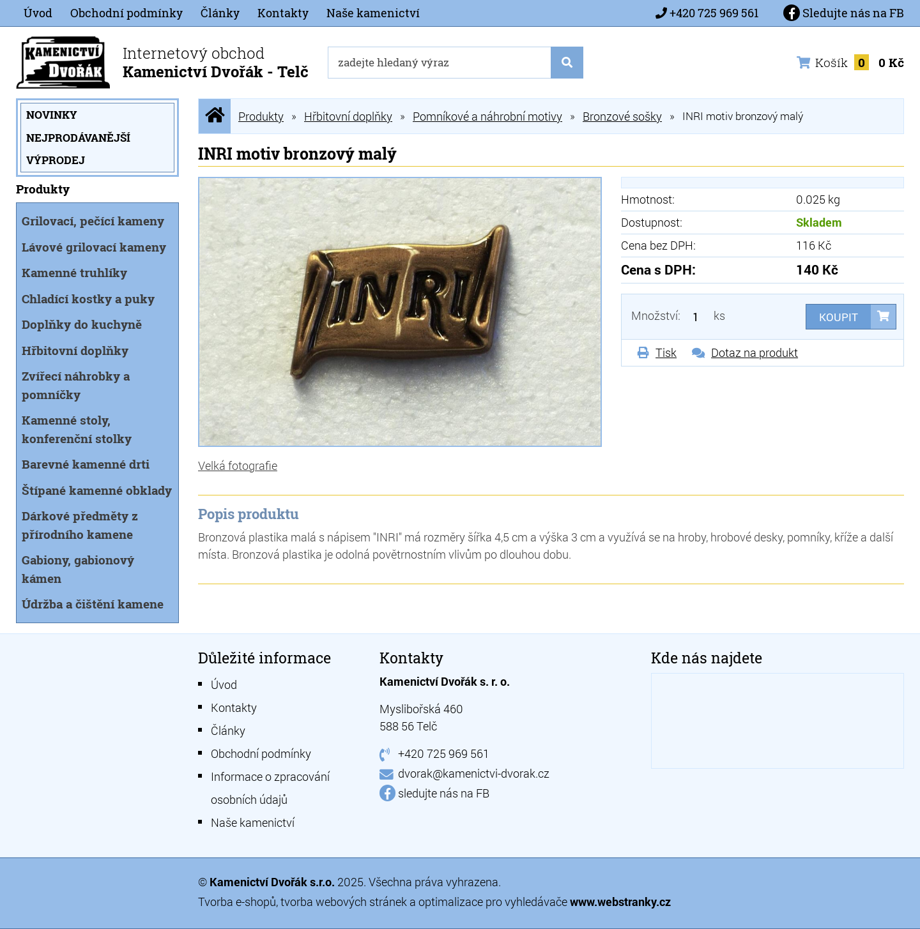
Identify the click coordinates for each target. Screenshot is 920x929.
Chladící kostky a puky (88, 298)
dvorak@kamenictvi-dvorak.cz (473, 773)
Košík (850, 62)
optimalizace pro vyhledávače (494, 901)
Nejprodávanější (78, 137)
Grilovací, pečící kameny (93, 221)
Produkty (261, 116)
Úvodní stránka (215, 116)
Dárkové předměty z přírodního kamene (80, 525)
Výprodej (55, 160)
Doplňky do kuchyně (82, 324)
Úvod (38, 12)
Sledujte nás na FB (843, 12)
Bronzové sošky (622, 116)
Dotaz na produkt (754, 352)
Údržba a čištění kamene (93, 604)
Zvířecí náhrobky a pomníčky (76, 385)
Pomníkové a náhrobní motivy (487, 116)
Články (220, 12)
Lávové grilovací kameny (94, 247)
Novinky (51, 114)
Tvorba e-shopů (237, 901)
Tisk (666, 352)
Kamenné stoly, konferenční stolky (77, 429)
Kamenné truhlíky (74, 272)
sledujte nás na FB (443, 793)
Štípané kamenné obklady (97, 490)
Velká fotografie (237, 465)
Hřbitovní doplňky (75, 350)
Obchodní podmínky (126, 12)
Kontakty (283, 12)
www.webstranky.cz (620, 901)
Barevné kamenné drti (86, 464)
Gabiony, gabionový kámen (78, 569)
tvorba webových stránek (343, 901)
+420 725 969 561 (714, 12)
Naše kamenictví (373, 12)
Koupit (838, 317)
